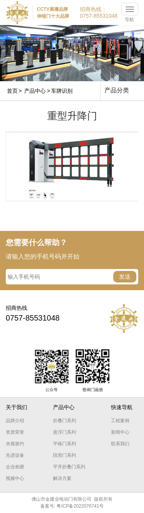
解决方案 (62, 478)
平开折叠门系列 (69, 467)
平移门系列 (64, 443)
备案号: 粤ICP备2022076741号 (72, 506)
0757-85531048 (99, 16)
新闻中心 (120, 432)
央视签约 (15, 443)
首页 (12, 91)
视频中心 (15, 478)
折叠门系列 (64, 420)
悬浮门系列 (64, 432)
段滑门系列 (64, 455)
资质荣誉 (15, 432)
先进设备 (15, 455)
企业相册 (15, 467)
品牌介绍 (15, 420)
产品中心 (35, 91)
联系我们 (120, 443)
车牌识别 (62, 91)
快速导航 (121, 407)
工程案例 (120, 420)
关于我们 (16, 407)
